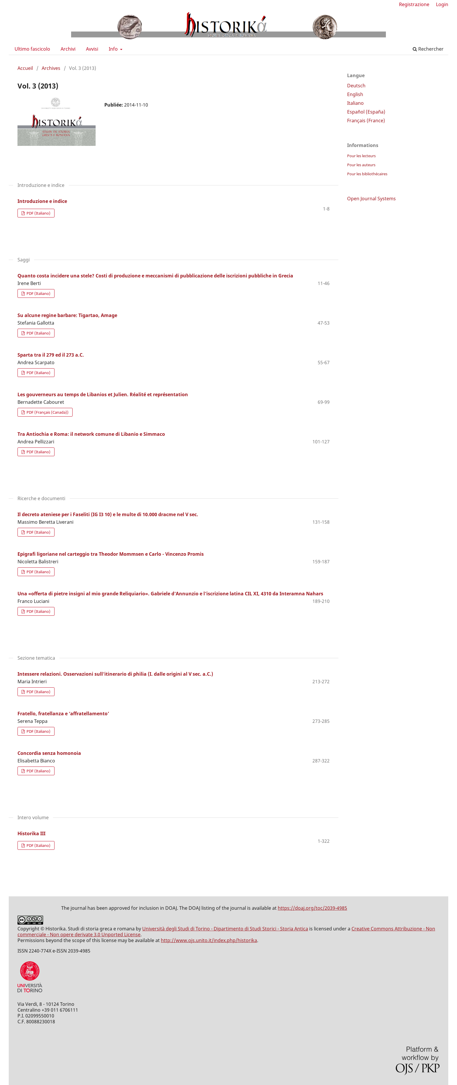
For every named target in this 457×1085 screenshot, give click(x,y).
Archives (51, 68)
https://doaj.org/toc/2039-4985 (312, 908)
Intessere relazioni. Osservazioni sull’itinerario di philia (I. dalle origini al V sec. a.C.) (115, 674)
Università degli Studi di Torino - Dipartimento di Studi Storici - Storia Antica (225, 928)
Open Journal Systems (371, 198)
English (355, 94)
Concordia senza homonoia (49, 753)
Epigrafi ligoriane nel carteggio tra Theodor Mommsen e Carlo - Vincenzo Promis (110, 554)
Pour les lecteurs (361, 155)
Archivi (68, 49)
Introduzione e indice (42, 201)
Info (114, 49)
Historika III (31, 833)
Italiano (355, 103)
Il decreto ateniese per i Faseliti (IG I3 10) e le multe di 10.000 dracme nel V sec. (107, 514)
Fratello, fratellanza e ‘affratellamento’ (63, 713)
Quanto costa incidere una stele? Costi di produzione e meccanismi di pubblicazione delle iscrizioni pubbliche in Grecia (155, 275)
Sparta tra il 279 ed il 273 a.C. (50, 355)
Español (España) (366, 112)
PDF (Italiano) (38, 213)
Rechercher (428, 49)
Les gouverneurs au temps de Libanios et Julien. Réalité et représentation (102, 394)
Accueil (25, 68)
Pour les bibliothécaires (367, 173)
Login (442, 4)
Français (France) (366, 120)
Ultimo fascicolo (32, 49)
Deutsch (356, 85)
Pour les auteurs (361, 164)
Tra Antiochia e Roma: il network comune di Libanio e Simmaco (91, 434)
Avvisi (92, 49)
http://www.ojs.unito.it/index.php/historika (209, 940)
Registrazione (414, 4)
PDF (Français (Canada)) (47, 412)
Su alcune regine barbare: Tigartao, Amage (67, 315)
